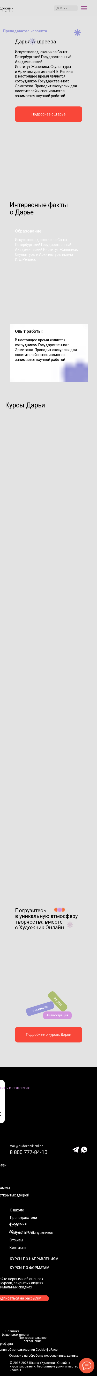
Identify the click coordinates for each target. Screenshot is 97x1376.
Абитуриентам (21, 1232)
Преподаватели (23, 1218)
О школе (17, 1210)
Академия (18, 1224)
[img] (48, 156)
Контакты (18, 1248)
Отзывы (16, 1240)
